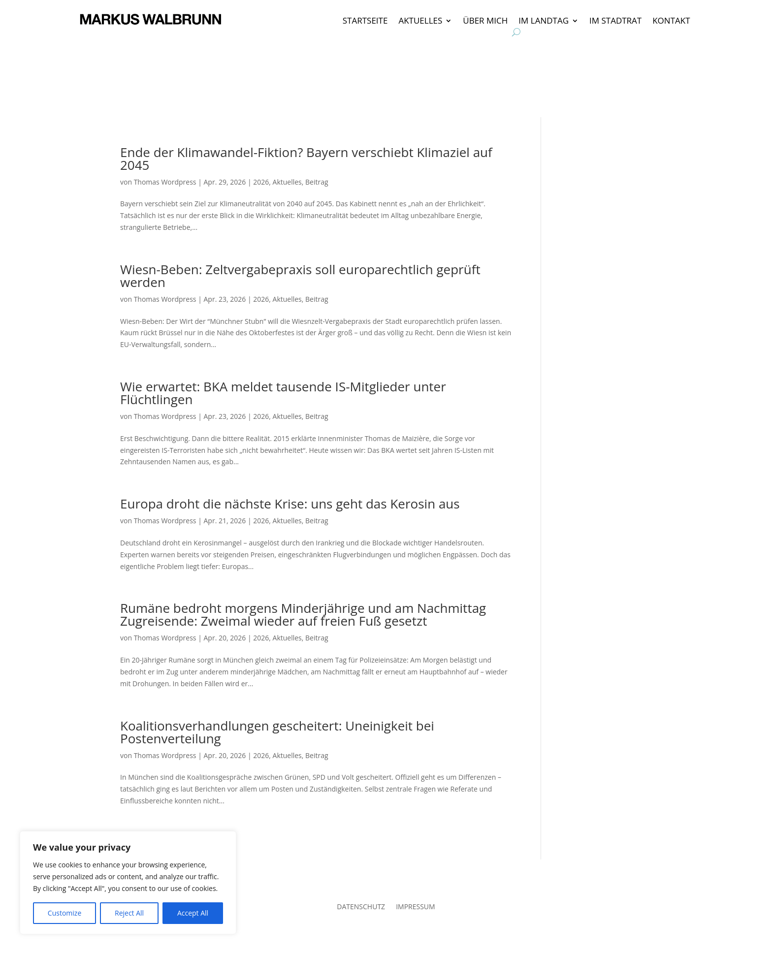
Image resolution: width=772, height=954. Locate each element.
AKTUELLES (420, 21)
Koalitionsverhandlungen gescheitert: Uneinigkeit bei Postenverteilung (277, 732)
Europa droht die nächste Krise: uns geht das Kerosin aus (290, 503)
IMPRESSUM (415, 907)
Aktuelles (287, 182)
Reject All (129, 913)
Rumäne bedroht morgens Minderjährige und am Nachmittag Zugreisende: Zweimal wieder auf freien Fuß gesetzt (303, 614)
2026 (261, 182)
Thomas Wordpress (165, 182)
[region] (128, 882)
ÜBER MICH (485, 21)
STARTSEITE (365, 21)
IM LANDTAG (543, 21)
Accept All (192, 913)
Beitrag (316, 182)
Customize (64, 913)
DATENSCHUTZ (361, 907)
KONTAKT (671, 21)
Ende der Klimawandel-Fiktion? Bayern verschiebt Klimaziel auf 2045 (306, 158)
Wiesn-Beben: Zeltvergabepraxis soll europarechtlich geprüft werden (300, 275)
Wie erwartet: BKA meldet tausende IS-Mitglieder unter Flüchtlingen (283, 393)
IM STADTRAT (615, 21)
